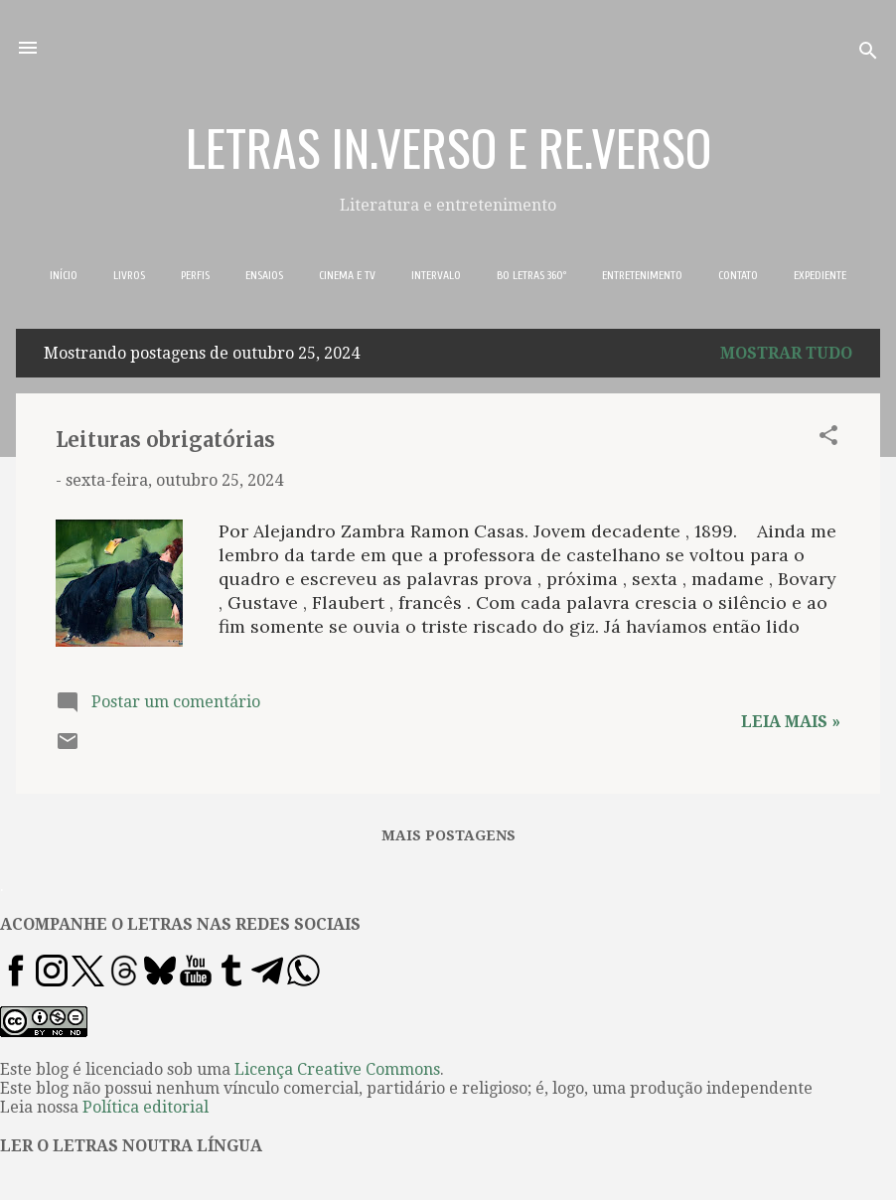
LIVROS (129, 275)
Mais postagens (448, 835)
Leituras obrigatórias (165, 439)
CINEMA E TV (347, 275)
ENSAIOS (264, 275)
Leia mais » (790, 721)
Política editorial (145, 1107)
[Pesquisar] (868, 54)
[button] (828, 438)
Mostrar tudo (786, 353)
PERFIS (195, 275)
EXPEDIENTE (820, 275)
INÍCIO (63, 275)
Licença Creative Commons (337, 1069)
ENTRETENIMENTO (642, 275)
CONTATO (738, 275)
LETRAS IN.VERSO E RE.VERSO (448, 146)
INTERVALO (436, 275)
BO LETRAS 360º (531, 275)
